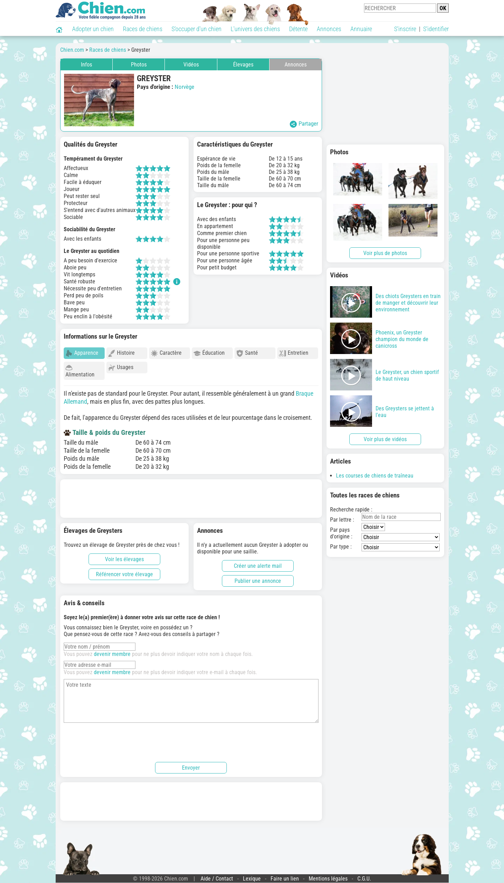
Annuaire (361, 29)
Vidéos (191, 64)
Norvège (184, 86)
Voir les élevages (124, 556)
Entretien (293, 353)
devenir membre (112, 651)
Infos (86, 64)
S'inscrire (405, 29)
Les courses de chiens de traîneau (374, 475)
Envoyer (191, 764)
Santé (247, 353)
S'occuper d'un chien (197, 29)
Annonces (329, 29)
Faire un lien (285, 875)
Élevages (243, 64)
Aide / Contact (217, 875)
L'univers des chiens (255, 29)
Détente (298, 29)
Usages (120, 367)
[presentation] (117, 738)
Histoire (121, 353)
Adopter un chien (93, 29)
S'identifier (436, 29)
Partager (304, 124)
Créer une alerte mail (258, 562)
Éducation (209, 353)
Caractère (166, 353)
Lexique (252, 875)
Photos (139, 64)
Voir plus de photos (385, 253)
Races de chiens (142, 29)
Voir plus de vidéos (385, 439)
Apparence (81, 353)
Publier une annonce (257, 577)
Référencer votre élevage (124, 571)
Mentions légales (328, 875)
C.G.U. (364, 875)
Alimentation (79, 371)
